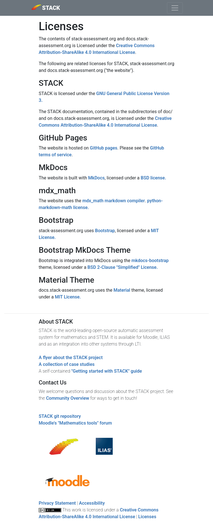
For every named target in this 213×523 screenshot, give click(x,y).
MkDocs (96, 178)
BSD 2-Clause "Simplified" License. (123, 267)
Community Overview (67, 398)
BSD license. (153, 178)
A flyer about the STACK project (71, 357)
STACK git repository (60, 416)
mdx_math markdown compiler (113, 200)
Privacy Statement (57, 503)
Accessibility (92, 503)
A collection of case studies (67, 364)
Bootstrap (105, 230)
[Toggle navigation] (175, 8)
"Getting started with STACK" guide (106, 371)
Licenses (147, 516)
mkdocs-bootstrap (150, 260)
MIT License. (68, 297)
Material (122, 290)
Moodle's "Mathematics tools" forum (75, 423)
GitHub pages (103, 148)
